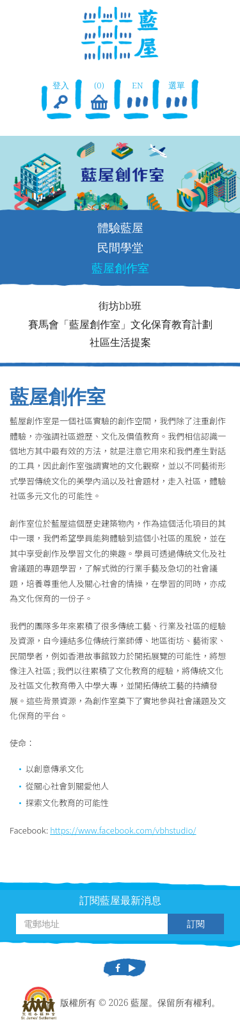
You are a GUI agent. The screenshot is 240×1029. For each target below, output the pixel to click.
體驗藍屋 (120, 227)
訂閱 (196, 924)
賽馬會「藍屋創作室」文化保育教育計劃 (120, 324)
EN (137, 96)
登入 (61, 96)
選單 (177, 96)
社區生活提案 (120, 342)
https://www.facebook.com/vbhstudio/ (123, 830)
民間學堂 (120, 247)
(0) (99, 96)
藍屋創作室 (120, 268)
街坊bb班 (120, 306)
